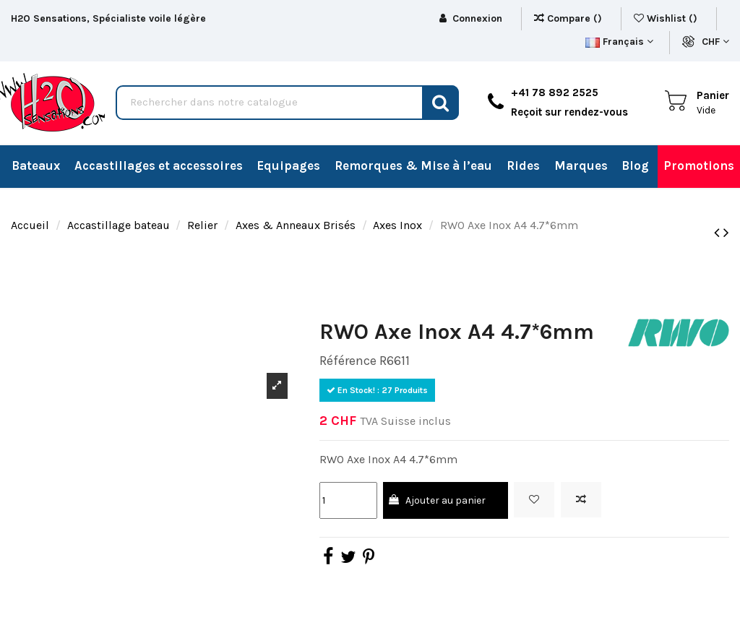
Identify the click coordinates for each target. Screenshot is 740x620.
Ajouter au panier (436, 500)
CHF (715, 41)
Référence (348, 360)
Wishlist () (667, 18)
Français (619, 41)
